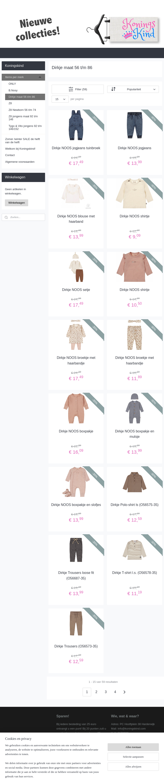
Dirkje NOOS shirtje (135, 216)
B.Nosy (13, 90)
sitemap (68, 776)
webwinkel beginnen (89, 776)
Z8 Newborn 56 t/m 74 (22, 109)
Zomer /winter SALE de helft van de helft (22, 140)
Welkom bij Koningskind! (20, 148)
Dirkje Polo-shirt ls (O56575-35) (135, 505)
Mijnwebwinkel (122, 776)
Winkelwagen (16, 202)
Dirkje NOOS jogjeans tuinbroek (76, 148)
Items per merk (23, 77)
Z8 (10, 103)
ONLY (12, 83)
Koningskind (13, 754)
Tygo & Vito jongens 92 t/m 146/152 (25, 127)
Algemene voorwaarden (19, 161)
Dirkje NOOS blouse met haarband (76, 218)
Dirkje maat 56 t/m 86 (22, 96)
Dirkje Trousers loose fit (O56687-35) (76, 575)
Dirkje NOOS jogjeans (135, 148)
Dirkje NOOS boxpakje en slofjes (76, 505)
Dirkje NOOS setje (76, 289)
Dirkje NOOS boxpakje (76, 431)
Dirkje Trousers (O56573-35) (76, 646)
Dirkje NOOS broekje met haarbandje (76, 360)
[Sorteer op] (133, 89)
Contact (10, 155)
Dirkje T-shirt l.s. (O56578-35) (134, 573)
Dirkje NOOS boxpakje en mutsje (134, 434)
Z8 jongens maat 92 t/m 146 (23, 118)
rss (75, 776)
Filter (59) (78, 89)
